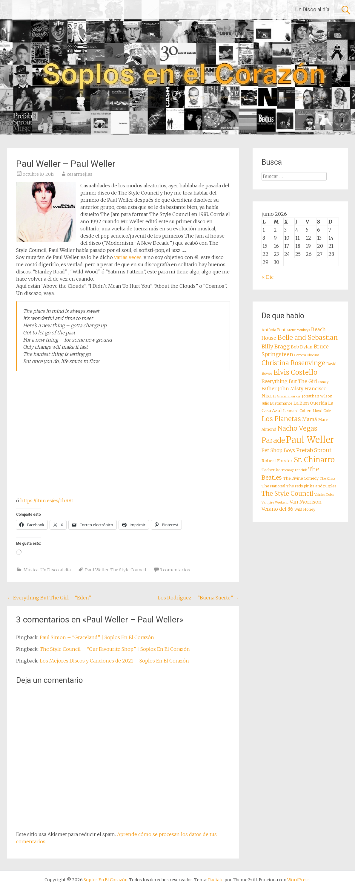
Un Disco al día (312, 9)
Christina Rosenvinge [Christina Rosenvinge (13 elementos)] (293, 363)
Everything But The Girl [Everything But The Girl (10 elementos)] (289, 381)
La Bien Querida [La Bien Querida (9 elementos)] (310, 403)
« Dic (267, 277)
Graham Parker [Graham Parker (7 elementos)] (289, 396)
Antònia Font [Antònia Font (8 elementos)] (273, 330)
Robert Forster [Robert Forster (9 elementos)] (277, 460)
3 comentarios (175, 570)
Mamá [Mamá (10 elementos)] (309, 419)
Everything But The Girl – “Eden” (49, 598)
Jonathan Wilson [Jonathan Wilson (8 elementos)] (317, 396)
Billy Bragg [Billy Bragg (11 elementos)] (276, 346)
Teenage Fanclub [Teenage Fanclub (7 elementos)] (294, 470)
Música (31, 570)
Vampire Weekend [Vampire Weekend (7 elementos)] (275, 502)
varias (120, 257)
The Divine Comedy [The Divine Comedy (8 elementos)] (301, 478)
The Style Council (128, 570)
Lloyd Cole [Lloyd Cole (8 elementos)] (322, 410)
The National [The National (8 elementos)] (273, 486)
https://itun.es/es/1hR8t (46, 501)
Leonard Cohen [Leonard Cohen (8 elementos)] (297, 410)
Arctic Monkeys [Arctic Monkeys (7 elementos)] (298, 330)
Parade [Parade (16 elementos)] (273, 440)
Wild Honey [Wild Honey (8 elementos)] (304, 509)
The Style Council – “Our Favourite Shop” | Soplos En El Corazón (115, 649)
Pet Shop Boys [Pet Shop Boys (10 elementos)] (278, 450)
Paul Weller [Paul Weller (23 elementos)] (310, 439)
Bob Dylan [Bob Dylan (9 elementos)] (302, 347)
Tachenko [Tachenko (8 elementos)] (271, 470)
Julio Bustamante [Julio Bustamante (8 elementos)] (277, 403)
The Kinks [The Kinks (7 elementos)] (327, 479)
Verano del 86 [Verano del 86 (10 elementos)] (277, 509)
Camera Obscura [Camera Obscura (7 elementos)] (306, 355)
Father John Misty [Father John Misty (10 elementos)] (282, 388)
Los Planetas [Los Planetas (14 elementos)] (281, 419)
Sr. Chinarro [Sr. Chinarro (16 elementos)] (314, 459)
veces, (135, 257)
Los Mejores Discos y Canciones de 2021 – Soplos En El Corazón (114, 661)
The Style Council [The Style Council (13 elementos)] (287, 494)
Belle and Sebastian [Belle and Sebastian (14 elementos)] (307, 337)
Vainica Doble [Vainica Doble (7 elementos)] (324, 495)
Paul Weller (97, 570)
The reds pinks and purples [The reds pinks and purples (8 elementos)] (311, 486)
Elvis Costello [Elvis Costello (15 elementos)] (295, 372)
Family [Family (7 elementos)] (323, 382)
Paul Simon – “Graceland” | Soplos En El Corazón (97, 637)
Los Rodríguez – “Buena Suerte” (198, 598)
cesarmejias (79, 174)
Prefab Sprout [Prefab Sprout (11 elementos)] (313, 450)
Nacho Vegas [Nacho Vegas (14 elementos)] (297, 428)
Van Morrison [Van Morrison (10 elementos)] (306, 502)
